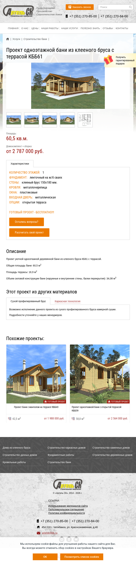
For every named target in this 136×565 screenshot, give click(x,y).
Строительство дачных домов (20, 455)
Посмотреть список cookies (81, 556)
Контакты (122, 28)
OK (45, 556)
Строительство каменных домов (111, 447)
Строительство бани (59, 462)
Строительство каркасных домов (67, 447)
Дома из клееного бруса (16, 447)
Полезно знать (90, 28)
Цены (34, 28)
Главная (13, 28)
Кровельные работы (14, 462)
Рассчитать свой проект (29, 232)
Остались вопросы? (26, 221)
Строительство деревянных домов (112, 455)
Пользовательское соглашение (66, 509)
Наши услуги (69, 28)
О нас (25, 28)
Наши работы (49, 28)
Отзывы (108, 28)
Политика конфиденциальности (66, 513)
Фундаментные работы (61, 455)
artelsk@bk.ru (47, 532)
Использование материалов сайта (68, 505)
